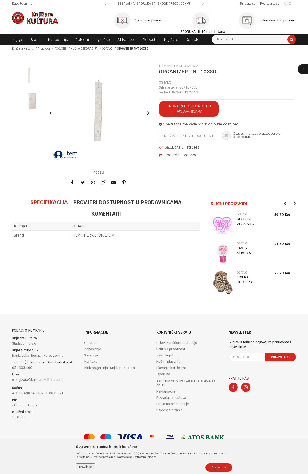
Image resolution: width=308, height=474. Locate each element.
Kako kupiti (165, 355)
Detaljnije (85, 467)
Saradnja (91, 355)
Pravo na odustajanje (172, 404)
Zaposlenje (92, 349)
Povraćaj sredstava (171, 397)
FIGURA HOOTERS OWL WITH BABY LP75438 (245, 279)
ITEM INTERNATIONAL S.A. (93, 235)
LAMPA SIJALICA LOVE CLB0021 (244, 250)
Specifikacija (49, 202)
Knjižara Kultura (22, 49)
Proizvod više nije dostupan (187, 136)
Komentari (106, 213)
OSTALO (107, 49)
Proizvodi (44, 49)
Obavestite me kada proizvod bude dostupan (199, 124)
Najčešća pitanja (169, 410)
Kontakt (90, 361)
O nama (90, 343)
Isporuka (163, 374)
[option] (154, 3)
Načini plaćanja (168, 361)
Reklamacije (166, 391)
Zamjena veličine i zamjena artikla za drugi (185, 382)
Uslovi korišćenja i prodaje (176, 343)
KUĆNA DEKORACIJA (84, 49)
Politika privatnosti (171, 349)
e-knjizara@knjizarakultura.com (37, 379)
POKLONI (60, 49)
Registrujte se (269, 3)
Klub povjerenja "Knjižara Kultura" (110, 368)
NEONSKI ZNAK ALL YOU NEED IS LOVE (247, 221)
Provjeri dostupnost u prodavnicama (189, 109)
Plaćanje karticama (171, 368)
